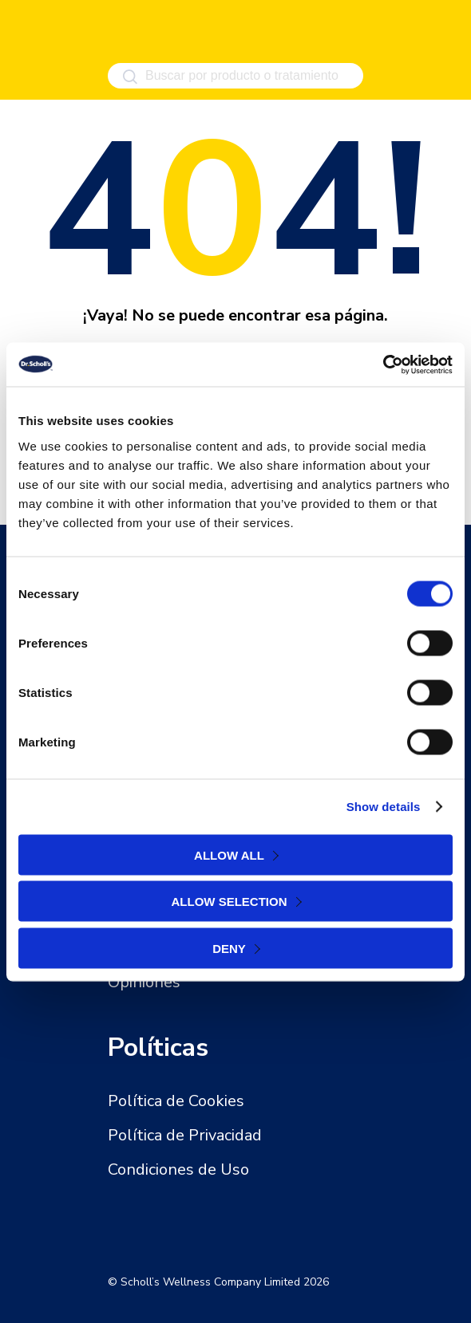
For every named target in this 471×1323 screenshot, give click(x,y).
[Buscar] (130, 77)
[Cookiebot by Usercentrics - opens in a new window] (383, 364)
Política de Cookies (176, 1101)
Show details (383, 806)
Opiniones (144, 982)
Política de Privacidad (185, 1135)
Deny (229, 948)
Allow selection (229, 901)
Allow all (229, 854)
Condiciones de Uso (178, 1169)
